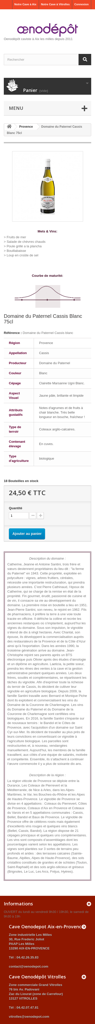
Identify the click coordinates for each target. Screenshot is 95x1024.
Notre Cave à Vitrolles (55, 4)
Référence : (13, 333)
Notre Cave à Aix (25, 4)
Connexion (81, 4)
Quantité (15, 508)
